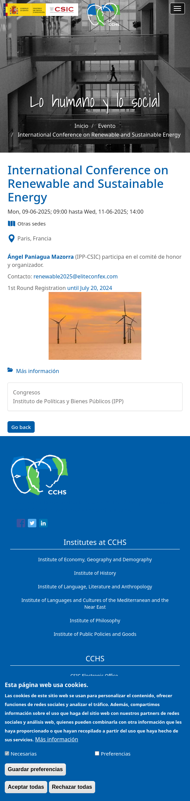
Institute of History (95, 573)
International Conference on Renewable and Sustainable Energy (99, 134)
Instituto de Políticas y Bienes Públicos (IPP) (68, 401)
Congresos (26, 392)
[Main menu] (177, 8)
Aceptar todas (26, 792)
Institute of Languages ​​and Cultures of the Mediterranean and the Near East (95, 603)
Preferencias (116, 758)
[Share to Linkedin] (43, 524)
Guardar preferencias (35, 774)
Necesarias (24, 758)
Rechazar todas (72, 792)
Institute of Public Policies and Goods (95, 634)
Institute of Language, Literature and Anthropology (95, 586)
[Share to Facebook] (21, 524)
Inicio (81, 126)
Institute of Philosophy (95, 620)
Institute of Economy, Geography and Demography (95, 559)
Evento (107, 126)
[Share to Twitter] (32, 524)
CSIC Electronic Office (94, 675)
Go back (21, 427)
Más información (37, 371)
